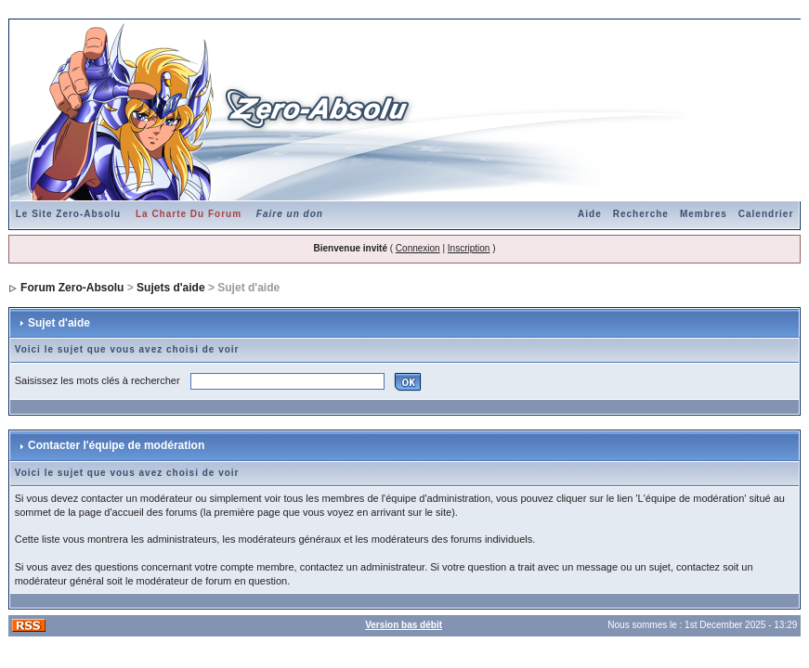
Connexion (418, 248)
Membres (703, 214)
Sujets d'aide (171, 287)
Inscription (469, 248)
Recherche (641, 214)
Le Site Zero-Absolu (68, 214)
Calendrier (765, 214)
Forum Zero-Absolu (72, 287)
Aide (590, 214)
